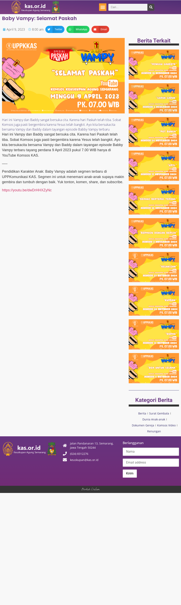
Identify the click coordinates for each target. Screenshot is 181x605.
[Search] (150, 7)
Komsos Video (166, 425)
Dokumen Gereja (143, 425)
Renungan (154, 431)
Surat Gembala (159, 413)
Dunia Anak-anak (153, 419)
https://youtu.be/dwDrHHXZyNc (27, 190)
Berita (142, 413)
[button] (103, 7)
